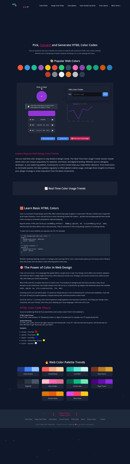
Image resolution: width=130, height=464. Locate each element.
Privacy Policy (91, 455)
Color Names (72, 5)
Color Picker (43, 5)
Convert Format (64, 455)
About (83, 455)
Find (105, 94)
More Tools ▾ (115, 5)
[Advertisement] (65, 24)
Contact (102, 455)
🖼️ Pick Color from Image (80, 140)
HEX (70, 94)
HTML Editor (75, 455)
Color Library (103, 5)
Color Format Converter (88, 5)
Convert (45, 45)
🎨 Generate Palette (48, 140)
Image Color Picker (57, 5)
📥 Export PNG (63, 140)
